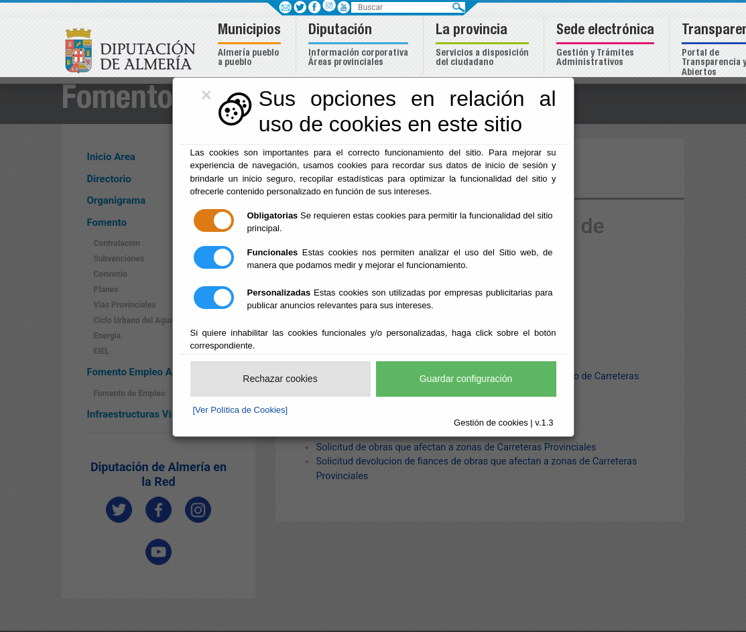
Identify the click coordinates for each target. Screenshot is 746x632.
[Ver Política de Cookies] (240, 410)
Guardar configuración (466, 378)
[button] (251, 45)
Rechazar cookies (280, 378)
